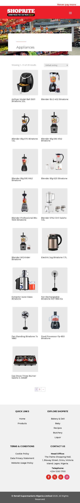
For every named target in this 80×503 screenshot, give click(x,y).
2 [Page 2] (39, 389)
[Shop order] (56, 65)
